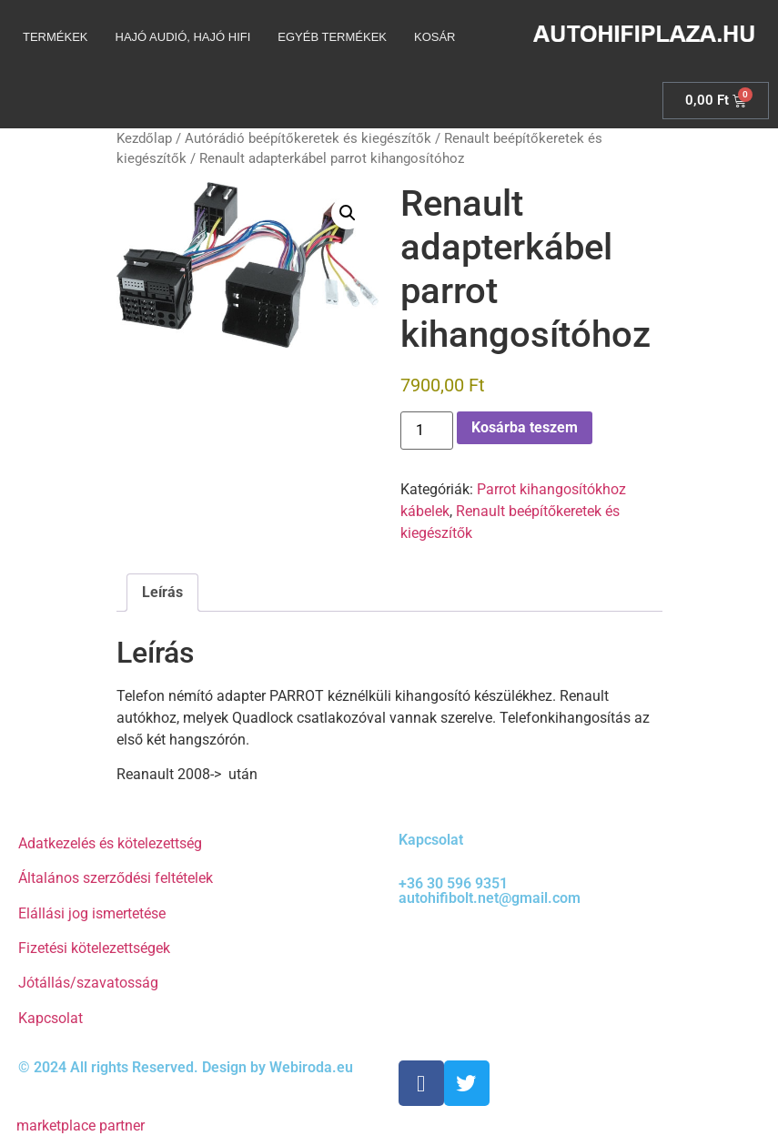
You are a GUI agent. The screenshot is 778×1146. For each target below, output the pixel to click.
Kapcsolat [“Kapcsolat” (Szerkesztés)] (50, 1018)
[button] (347, 213)
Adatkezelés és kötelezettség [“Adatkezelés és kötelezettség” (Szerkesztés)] (110, 843)
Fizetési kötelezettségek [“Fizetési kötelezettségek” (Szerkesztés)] (94, 948)
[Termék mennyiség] (426, 430)
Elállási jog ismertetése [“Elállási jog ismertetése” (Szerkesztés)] (92, 913)
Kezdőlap (144, 138)
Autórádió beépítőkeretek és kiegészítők (308, 138)
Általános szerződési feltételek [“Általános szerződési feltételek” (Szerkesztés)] (115, 878)
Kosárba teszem (524, 427)
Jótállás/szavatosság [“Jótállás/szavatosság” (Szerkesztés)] (88, 982)
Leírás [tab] (162, 592)
